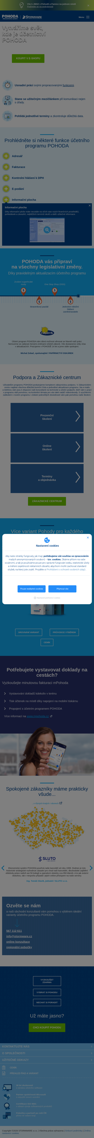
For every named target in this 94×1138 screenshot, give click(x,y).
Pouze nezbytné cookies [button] (31, 589)
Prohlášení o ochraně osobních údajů (66, 569)
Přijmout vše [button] (62, 589)
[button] (47, 598)
